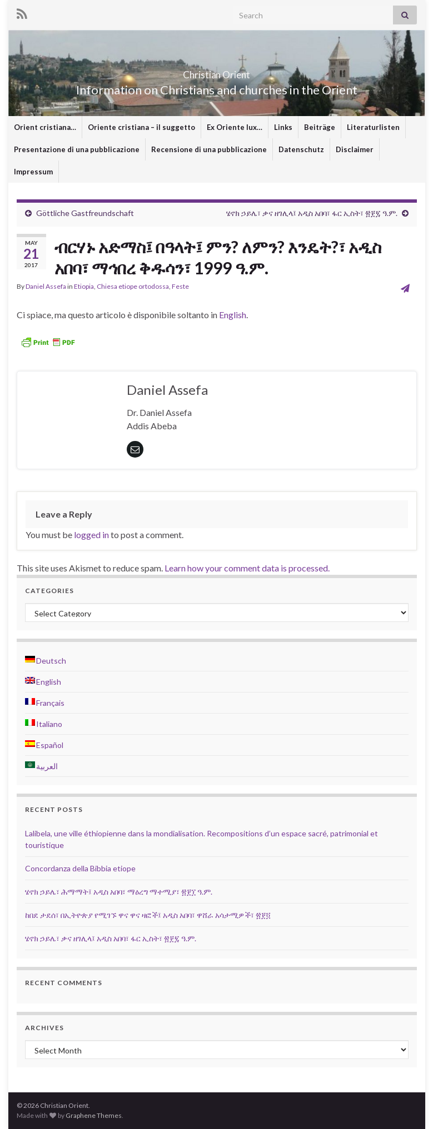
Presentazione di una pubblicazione (77, 149)
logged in (91, 534)
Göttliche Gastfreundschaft (85, 213)
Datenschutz (301, 149)
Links (283, 127)
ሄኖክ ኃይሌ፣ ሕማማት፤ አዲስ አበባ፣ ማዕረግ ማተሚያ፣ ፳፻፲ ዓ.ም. (118, 891)
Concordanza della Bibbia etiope (80, 868)
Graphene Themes (94, 1115)
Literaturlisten (373, 127)
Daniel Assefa (46, 286)
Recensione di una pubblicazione (209, 149)
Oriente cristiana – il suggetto (141, 127)
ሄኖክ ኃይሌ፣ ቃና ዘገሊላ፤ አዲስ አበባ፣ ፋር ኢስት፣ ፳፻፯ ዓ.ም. (311, 213)
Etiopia (84, 286)
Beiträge (319, 127)
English (232, 314)
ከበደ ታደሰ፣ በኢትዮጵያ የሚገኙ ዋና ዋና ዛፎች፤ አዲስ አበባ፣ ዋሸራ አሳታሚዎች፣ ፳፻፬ (148, 915)
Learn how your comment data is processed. (247, 568)
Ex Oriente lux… (234, 127)
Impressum (33, 171)
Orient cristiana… (45, 127)
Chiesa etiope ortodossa (133, 286)
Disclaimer (355, 149)
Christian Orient (216, 71)
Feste (180, 286)
